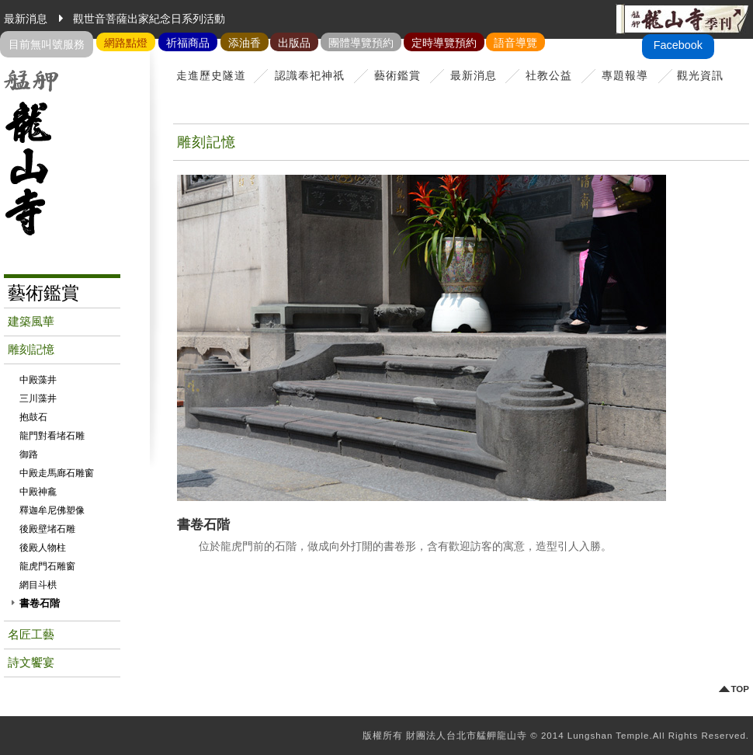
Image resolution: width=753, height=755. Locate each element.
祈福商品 (188, 43)
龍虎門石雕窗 (47, 566)
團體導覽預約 (361, 43)
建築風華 (31, 321)
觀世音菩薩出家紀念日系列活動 (149, 18)
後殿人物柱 (42, 547)
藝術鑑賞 (397, 75)
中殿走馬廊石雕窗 (56, 473)
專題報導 (625, 75)
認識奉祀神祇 (310, 75)
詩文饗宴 (31, 662)
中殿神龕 (38, 491)
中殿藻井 (38, 379)
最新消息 (473, 75)
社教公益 (549, 75)
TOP (740, 689)
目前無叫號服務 (47, 44)
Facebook (678, 45)
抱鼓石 (33, 417)
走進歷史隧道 (211, 75)
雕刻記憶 (31, 349)
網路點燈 (125, 43)
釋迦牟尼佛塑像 (52, 510)
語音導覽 (515, 43)
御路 (28, 454)
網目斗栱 (38, 584)
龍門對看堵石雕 (52, 435)
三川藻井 (38, 398)
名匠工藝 (31, 634)
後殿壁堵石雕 (47, 529)
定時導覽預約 (444, 43)
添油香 (244, 43)
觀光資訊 (700, 75)
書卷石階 (39, 603)
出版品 (294, 43)
